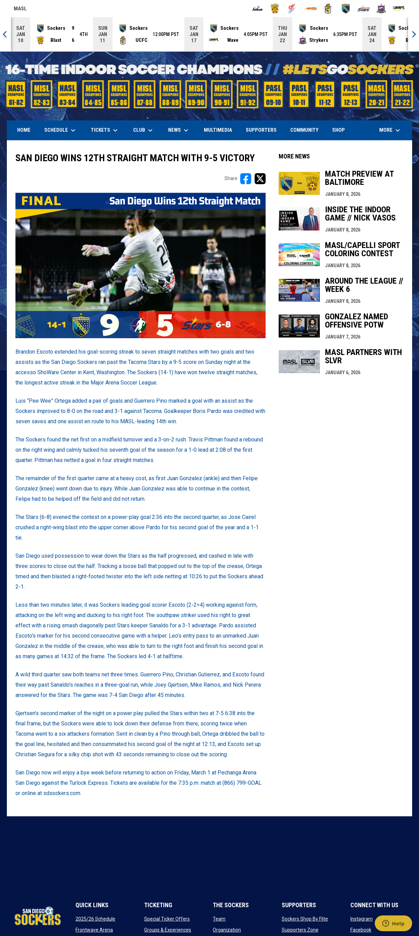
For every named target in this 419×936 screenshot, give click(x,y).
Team (219, 919)
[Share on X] (260, 178)
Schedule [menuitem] (60, 130)
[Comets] (292, 8)
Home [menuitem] (24, 130)
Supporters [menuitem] (261, 130)
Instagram (361, 919)
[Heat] (310, 8)
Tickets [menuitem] (105, 130)
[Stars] (363, 8)
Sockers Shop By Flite (305, 919)
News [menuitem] (179, 130)
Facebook (360, 930)
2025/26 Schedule (95, 919)
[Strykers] (381, 8)
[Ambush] (257, 8)
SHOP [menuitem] (341, 130)
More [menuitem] (390, 130)
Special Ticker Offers (167, 919)
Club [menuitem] (143, 130)
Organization (227, 930)
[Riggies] (328, 8)
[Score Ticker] (209, 34)
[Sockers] (345, 8)
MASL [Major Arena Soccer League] (20, 9)
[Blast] (275, 8)
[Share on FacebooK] (245, 178)
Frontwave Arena (94, 930)
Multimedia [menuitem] (218, 130)
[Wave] (399, 8)
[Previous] (5, 34)
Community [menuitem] (304, 130)
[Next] (413, 34)
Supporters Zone (300, 930)
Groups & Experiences (167, 930)
